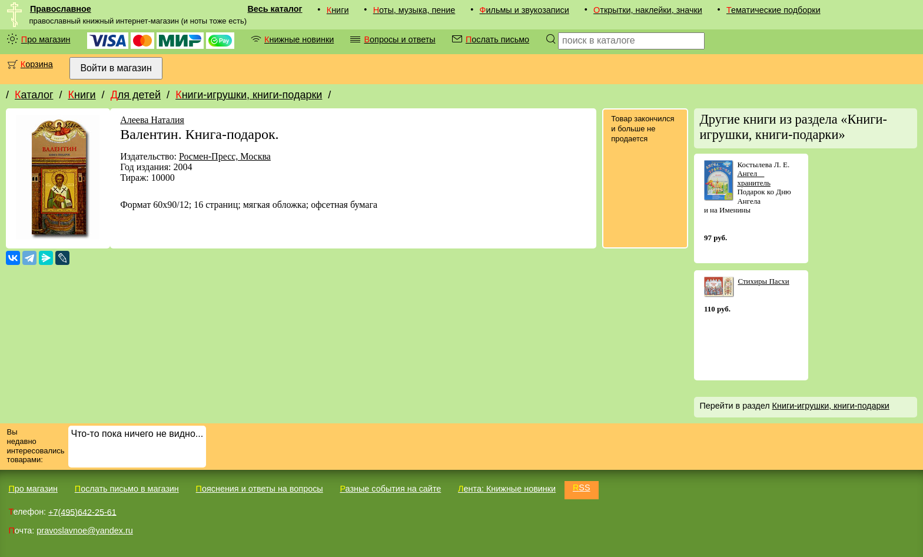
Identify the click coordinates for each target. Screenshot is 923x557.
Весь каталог (274, 9)
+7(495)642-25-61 (82, 511)
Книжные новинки (299, 39)
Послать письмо (497, 39)
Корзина (37, 64)
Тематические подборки (773, 10)
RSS (581, 487)
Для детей (136, 95)
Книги (338, 10)
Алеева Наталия (152, 120)
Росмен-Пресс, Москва (225, 156)
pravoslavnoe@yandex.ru (84, 530)
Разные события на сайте (390, 488)
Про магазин (46, 39)
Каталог (34, 95)
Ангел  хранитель (754, 178)
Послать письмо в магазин (127, 488)
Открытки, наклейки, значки (647, 10)
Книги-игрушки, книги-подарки (248, 95)
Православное (60, 9)
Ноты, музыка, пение (414, 10)
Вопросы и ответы (399, 39)
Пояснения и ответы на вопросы (259, 488)
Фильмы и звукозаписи (524, 10)
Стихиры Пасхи (763, 281)
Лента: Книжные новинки (507, 488)
